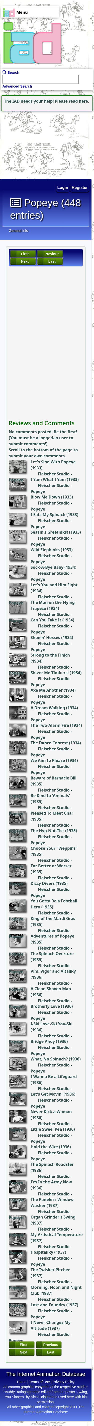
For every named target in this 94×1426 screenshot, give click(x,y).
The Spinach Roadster (52, 1164)
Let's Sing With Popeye (53, 462)
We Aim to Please (48, 760)
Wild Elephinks (45, 549)
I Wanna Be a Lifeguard (54, 1076)
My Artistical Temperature (57, 1234)
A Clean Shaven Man (51, 988)
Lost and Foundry (48, 1305)
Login (62, 187)
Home (21, 1382)
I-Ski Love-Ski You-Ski (51, 1024)
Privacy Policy (63, 1382)
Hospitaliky (42, 1252)
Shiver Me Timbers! (50, 672)
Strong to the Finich (50, 655)
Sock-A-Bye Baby (47, 567)
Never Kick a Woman (51, 1111)
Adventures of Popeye (52, 936)
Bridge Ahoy (43, 1041)
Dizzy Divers (43, 883)
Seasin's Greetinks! (49, 532)
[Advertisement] (31, 143)
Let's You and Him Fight (54, 585)
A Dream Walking (48, 707)
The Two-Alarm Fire (50, 725)
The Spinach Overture (52, 953)
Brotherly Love (45, 1006)
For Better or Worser (51, 866)
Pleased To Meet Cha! (52, 813)
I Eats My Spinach (48, 514)
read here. (79, 101)
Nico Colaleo (40, 1397)
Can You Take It (46, 620)
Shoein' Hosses (45, 637)
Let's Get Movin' (46, 1094)
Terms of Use (39, 1382)
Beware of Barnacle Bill (53, 778)
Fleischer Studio (54, 474)
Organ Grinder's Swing (53, 1217)
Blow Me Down (45, 497)
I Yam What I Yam (48, 479)
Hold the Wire (44, 1147)
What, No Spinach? (49, 1059)
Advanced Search (17, 86)
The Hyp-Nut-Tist (47, 830)
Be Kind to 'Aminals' (50, 795)
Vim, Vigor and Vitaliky (53, 971)
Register (80, 187)
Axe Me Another (47, 690)
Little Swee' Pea (46, 1129)
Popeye (16, 480)
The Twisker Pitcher (50, 1269)
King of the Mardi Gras (53, 918)
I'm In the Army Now (51, 1182)
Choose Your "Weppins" (54, 848)
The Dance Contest (49, 743)
